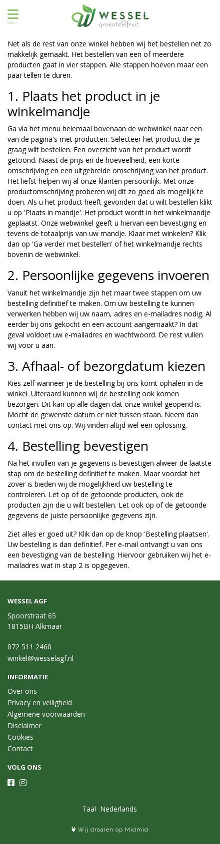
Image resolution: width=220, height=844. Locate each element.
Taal (89, 809)
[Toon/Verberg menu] (11, 14)
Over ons (22, 691)
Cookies (21, 737)
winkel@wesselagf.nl (41, 658)
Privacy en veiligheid (40, 702)
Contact (20, 748)
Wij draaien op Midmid (110, 830)
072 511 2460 (30, 646)
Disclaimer (25, 725)
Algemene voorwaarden (46, 714)
